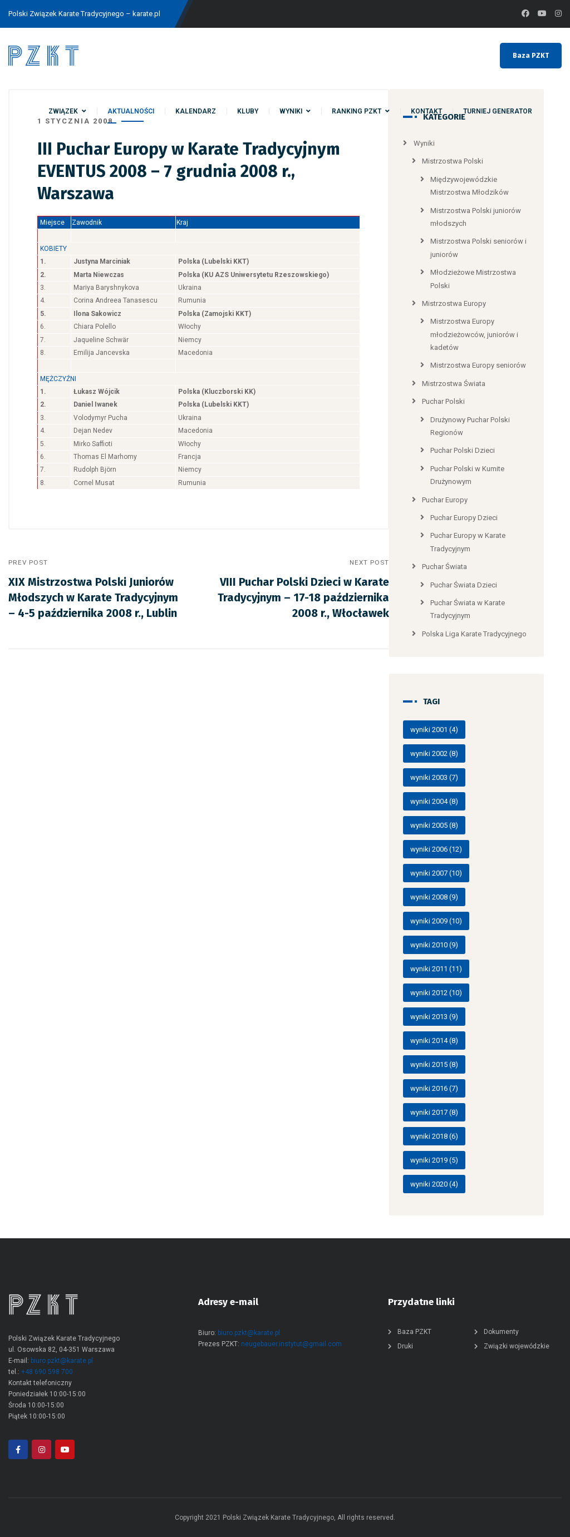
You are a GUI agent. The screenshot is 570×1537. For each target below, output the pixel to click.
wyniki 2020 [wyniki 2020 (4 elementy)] (434, 1184)
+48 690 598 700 (47, 1372)
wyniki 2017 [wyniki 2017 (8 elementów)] (434, 1112)
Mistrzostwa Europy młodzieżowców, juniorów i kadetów (474, 334)
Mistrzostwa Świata (453, 383)
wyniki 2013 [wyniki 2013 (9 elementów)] (434, 1016)
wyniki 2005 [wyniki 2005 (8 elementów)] (434, 825)
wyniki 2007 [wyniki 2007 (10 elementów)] (436, 873)
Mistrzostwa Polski (452, 161)
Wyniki (424, 143)
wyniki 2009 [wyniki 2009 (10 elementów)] (436, 921)
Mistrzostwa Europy (454, 303)
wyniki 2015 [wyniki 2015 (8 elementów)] (434, 1064)
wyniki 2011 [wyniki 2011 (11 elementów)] (436, 969)
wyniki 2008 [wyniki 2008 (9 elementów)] (434, 897)
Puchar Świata (444, 566)
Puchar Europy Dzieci (464, 517)
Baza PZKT (531, 56)
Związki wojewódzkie (516, 1346)
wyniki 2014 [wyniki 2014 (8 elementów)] (434, 1040)
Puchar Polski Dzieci (462, 450)
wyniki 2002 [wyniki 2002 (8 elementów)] (434, 753)
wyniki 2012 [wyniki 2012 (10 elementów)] (436, 993)
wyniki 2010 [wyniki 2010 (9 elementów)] (434, 945)
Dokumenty (501, 1332)
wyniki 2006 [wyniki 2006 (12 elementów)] (436, 849)
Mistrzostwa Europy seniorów (478, 365)
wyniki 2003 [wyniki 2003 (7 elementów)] (434, 777)
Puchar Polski (443, 401)
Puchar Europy (445, 500)
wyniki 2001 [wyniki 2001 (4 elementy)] (434, 729)
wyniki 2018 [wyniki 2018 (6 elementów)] (434, 1136)
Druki (405, 1346)
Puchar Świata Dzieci (463, 585)
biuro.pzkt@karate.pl (62, 1361)
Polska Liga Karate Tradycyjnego (474, 634)
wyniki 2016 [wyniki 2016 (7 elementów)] (434, 1088)
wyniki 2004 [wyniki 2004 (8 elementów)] (434, 801)
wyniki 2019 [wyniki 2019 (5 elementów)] (434, 1160)
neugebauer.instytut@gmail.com (291, 1344)
